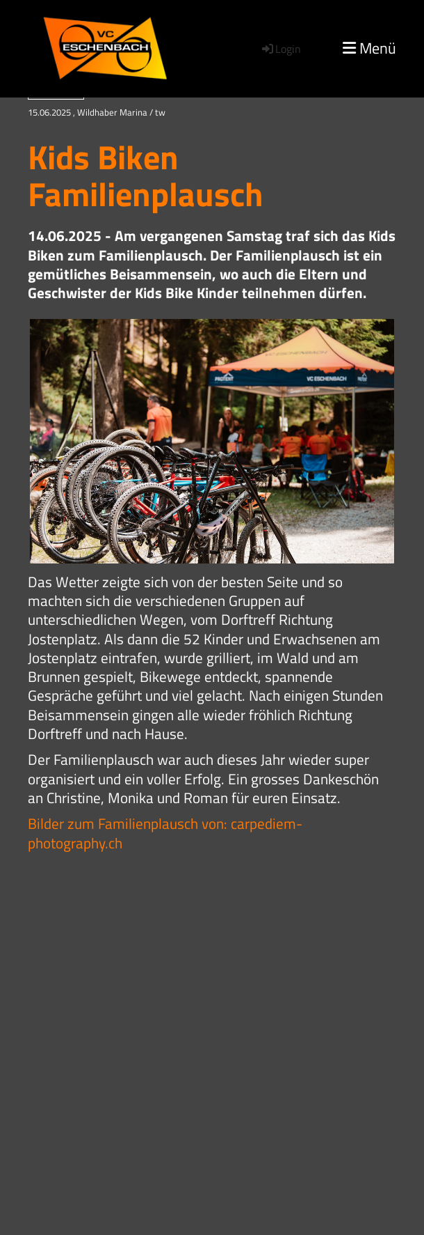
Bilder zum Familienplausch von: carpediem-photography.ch (165, 832)
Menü (369, 48)
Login (280, 48)
